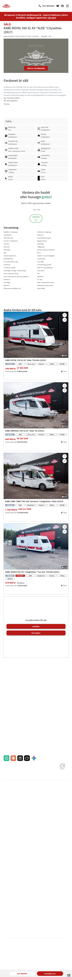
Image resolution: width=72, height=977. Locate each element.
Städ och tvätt (8, 863)
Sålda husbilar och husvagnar (35, 802)
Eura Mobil (7, 900)
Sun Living (28, 923)
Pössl (27, 919)
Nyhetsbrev (8, 842)
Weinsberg (29, 927)
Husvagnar (35, 633)
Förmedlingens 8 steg (33, 817)
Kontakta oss (50, 973)
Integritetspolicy (31, 856)
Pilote (49, 915)
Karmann (28, 908)
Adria (5, 893)
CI (47, 893)
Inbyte (6, 802)
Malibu (49, 912)
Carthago (28, 896)
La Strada (28, 912)
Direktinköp (29, 813)
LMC (5, 912)
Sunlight (49, 923)
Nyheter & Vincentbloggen (13, 838)
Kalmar (49, 798)
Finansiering (8, 806)
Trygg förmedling (31, 806)
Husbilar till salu (9, 794)
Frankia (27, 900)
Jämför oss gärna (31, 809)
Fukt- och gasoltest (10, 856)
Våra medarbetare (53, 802)
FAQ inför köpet (9, 809)
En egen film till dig (10, 817)
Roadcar (6, 923)
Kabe (5, 908)
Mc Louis (6, 915)
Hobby (27, 904)
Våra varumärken (31, 834)
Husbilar (35, 626)
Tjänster (6, 813)
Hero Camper (8, 904)
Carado (6, 896)
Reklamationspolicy (10, 821)
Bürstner (28, 893)
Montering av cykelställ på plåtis (12, 868)
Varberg (50, 794)
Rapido (49, 919)
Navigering (51, 846)
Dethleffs (50, 896)
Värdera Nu (36, 218)
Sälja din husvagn (31, 798)
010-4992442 (48, 6)
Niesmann (28, 915)
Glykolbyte (7, 859)
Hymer (49, 904)
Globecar (50, 900)
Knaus (49, 908)
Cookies (28, 859)
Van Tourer (7, 927)
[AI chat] (6, 758)
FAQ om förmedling (32, 821)
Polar (5, 919)
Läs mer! (52, 17)
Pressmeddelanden (10, 834)
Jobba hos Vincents (54, 806)
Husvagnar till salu (10, 798)
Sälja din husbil (30, 794)
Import (6, 824)
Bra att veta (51, 834)
